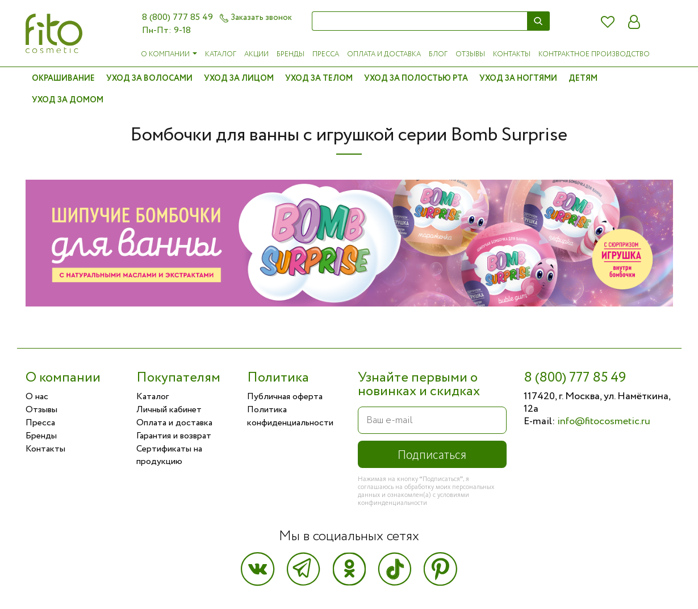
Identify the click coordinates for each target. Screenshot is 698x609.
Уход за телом (319, 78)
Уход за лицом (239, 78)
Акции (256, 54)
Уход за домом (67, 100)
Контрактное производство (594, 54)
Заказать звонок (256, 17)
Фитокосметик (54, 33)
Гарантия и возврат (173, 435)
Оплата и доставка (384, 54)
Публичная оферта (285, 396)
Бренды (290, 54)
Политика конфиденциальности (290, 416)
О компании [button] (169, 54)
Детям (583, 78)
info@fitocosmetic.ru (603, 421)
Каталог (220, 54)
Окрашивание (63, 78)
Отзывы (470, 54)
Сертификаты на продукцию (169, 455)
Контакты (511, 54)
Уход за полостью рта (416, 78)
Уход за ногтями (518, 78)
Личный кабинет (169, 409)
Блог (438, 54)
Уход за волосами (149, 78)
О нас (37, 396)
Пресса (325, 54)
